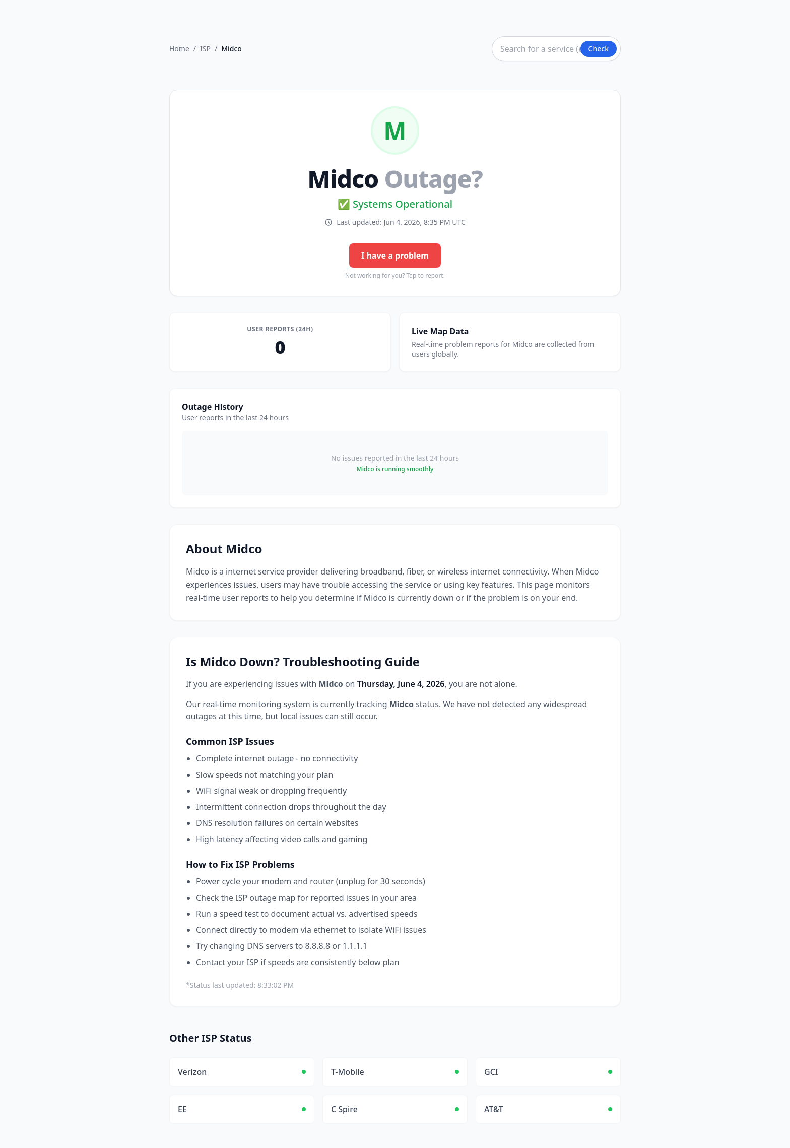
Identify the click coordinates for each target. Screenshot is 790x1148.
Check (598, 48)
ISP (205, 48)
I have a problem (395, 255)
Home (179, 48)
